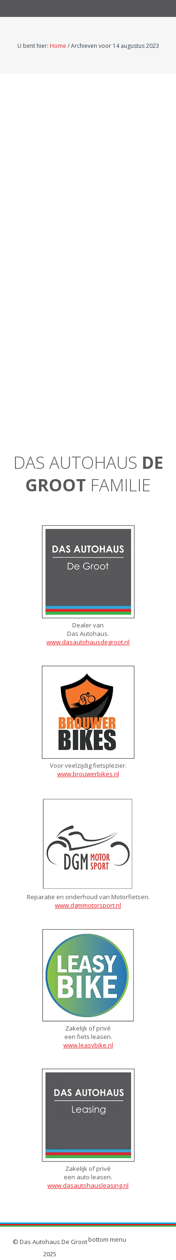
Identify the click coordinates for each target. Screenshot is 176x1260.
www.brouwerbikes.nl (88, 774)
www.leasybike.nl (88, 1045)
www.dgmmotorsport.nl (88, 905)
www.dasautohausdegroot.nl (88, 642)
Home (58, 46)
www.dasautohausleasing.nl (88, 1185)
